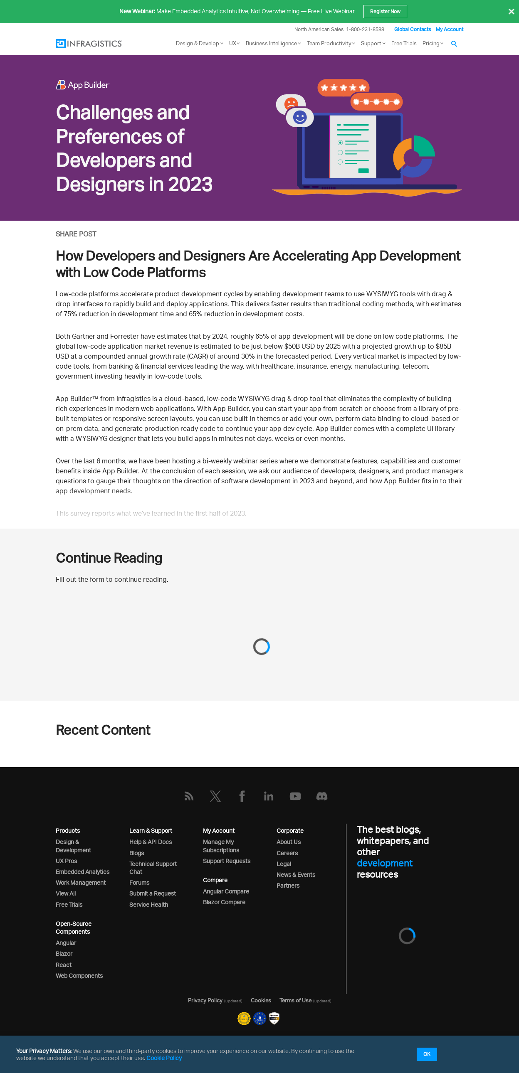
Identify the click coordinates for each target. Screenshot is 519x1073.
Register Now (385, 11)
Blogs (136, 852)
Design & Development (73, 845)
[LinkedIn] (268, 796)
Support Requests (226, 860)
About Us (289, 841)
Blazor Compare (224, 902)
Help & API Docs (150, 841)
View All (66, 893)
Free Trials (404, 43)
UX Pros (66, 860)
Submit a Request (152, 893)
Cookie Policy (164, 1057)
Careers (287, 852)
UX (232, 43)
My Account (449, 29)
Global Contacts (412, 29)
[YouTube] (295, 796)
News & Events (296, 874)
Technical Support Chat (153, 867)
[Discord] (322, 796)
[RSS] (188, 796)
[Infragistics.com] (97, 43)
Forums (139, 882)
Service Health (148, 904)
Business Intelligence (271, 43)
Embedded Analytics (82, 871)
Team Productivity (329, 43)
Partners (288, 885)
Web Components (79, 975)
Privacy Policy (205, 1000)
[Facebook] (242, 796)
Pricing (431, 43)
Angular (66, 942)
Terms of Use (295, 1000)
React (64, 964)
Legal (284, 863)
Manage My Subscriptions (221, 845)
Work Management (81, 882)
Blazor (64, 953)
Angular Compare (226, 891)
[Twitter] (215, 796)
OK (426, 1054)
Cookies (261, 1000)
